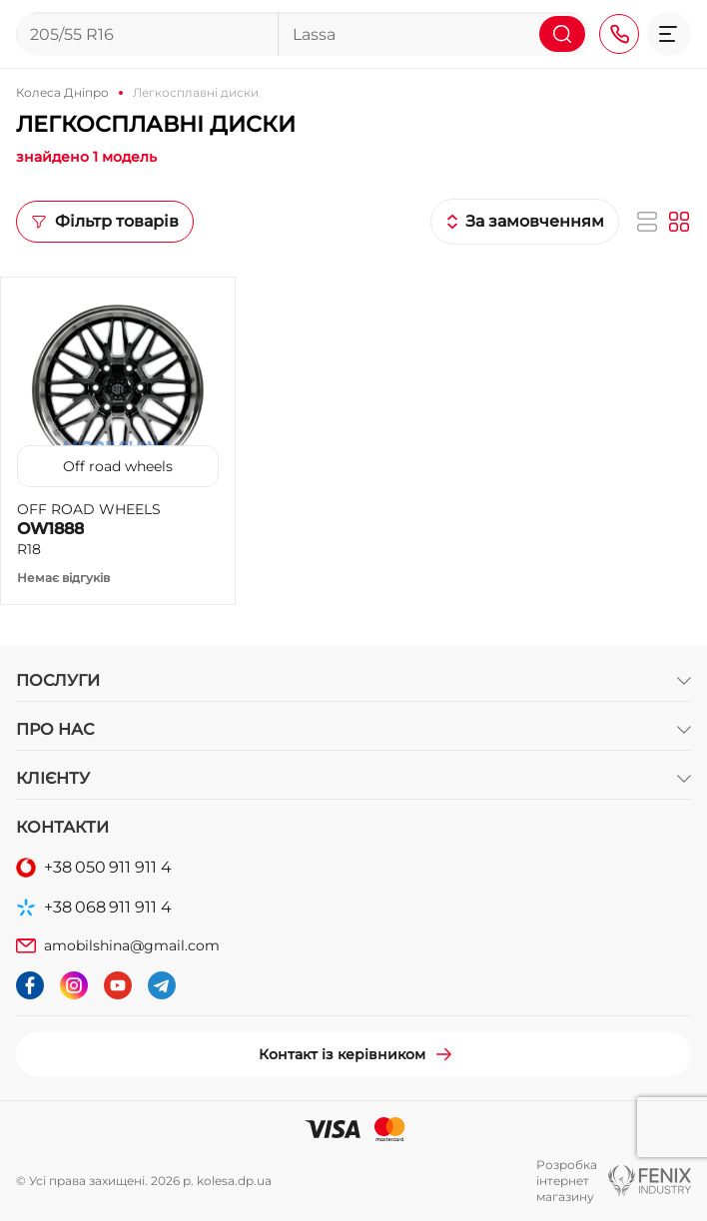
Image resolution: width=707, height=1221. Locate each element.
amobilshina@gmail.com (132, 945)
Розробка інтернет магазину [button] (566, 1180)
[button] (669, 34)
